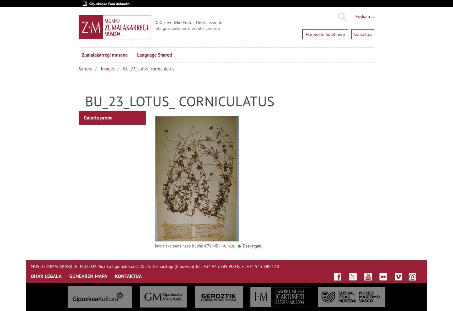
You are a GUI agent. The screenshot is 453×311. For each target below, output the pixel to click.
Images (108, 69)
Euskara (364, 16)
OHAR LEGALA (46, 276)
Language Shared (154, 55)
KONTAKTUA (128, 276)
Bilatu (342, 17)
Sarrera (85, 69)
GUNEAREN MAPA (88, 276)
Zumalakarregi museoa (105, 55)
